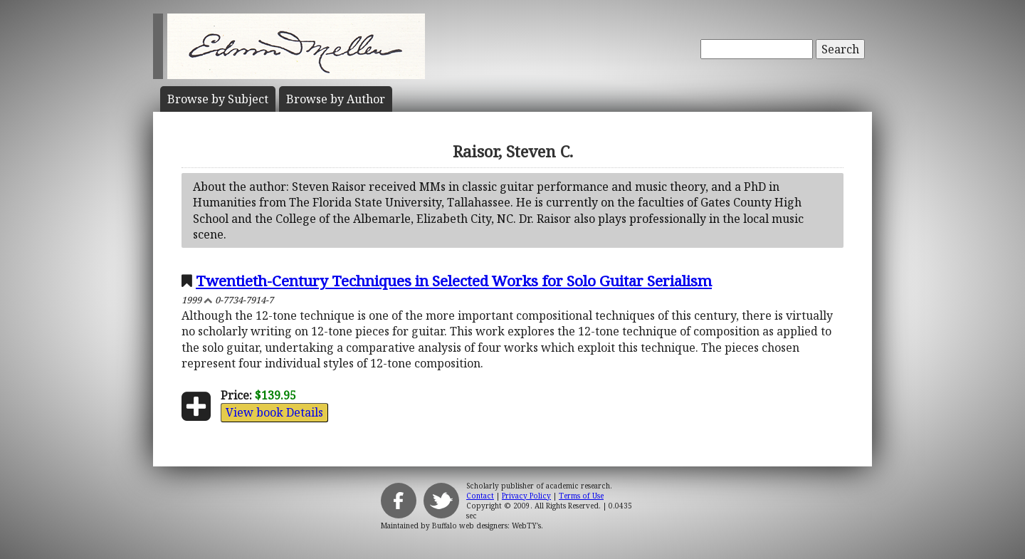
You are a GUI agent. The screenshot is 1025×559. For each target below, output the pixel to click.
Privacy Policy (526, 496)
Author (335, 99)
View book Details (274, 412)
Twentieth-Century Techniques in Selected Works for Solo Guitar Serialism (454, 281)
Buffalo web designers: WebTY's (486, 526)
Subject (217, 99)
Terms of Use (581, 496)
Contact (480, 496)
